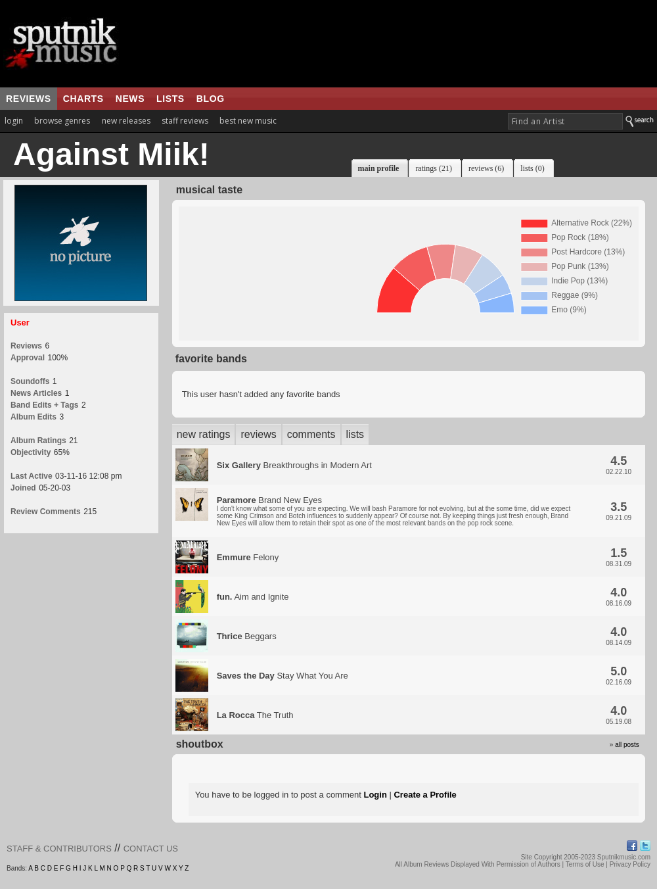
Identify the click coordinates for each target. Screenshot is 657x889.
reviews (28, 98)
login (14, 120)
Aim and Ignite (253, 597)
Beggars (247, 636)
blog (210, 98)
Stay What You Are (282, 676)
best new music (248, 120)
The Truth (255, 715)
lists (170, 98)
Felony (248, 557)
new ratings (204, 434)
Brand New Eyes (394, 511)
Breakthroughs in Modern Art (294, 465)
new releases (126, 120)
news (130, 98)
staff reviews (185, 120)
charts (83, 98)
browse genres (62, 120)
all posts (627, 744)
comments (311, 434)
